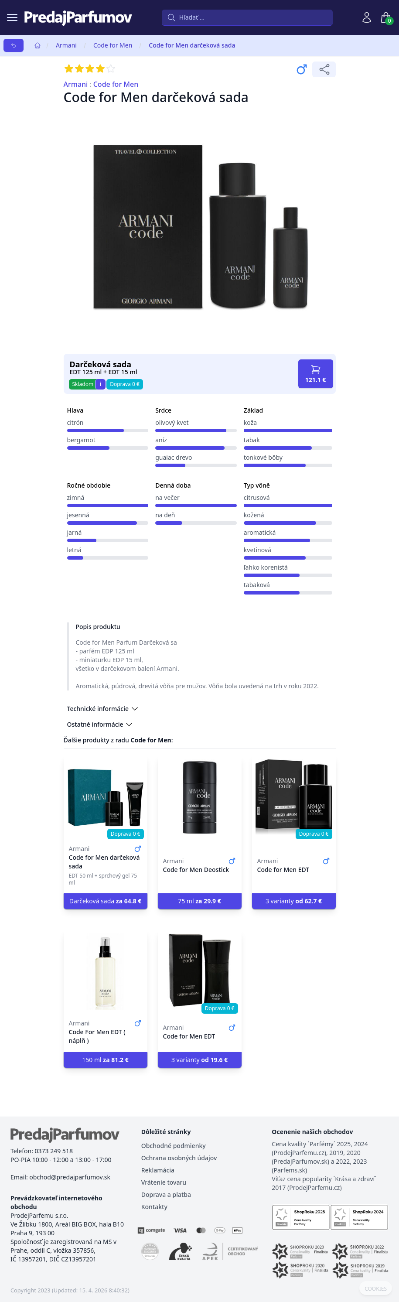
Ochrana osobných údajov (179, 1158)
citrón (75, 422)
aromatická (260, 532)
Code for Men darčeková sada (192, 45)
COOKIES (376, 1288)
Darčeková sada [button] (105, 901)
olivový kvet (171, 422)
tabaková (257, 585)
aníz (161, 440)
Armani (66, 45)
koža (250, 422)
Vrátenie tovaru (163, 1182)
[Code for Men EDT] (294, 797)
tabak (252, 440)
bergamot (81, 440)
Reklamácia (157, 1170)
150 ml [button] (105, 1060)
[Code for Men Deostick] (199, 797)
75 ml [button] (199, 901)
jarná (74, 532)
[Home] (37, 45)
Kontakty (154, 1207)
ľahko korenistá (266, 567)
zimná (76, 497)
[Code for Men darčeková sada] (105, 797)
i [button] (101, 384)
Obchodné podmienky (173, 1145)
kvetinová (257, 550)
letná (74, 550)
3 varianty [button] (294, 901)
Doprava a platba (166, 1194)
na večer (167, 497)
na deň (165, 515)
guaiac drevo (173, 457)
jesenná (78, 515)
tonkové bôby (263, 457)
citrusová (257, 497)
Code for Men (112, 45)
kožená (254, 515)
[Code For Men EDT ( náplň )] (105, 971)
